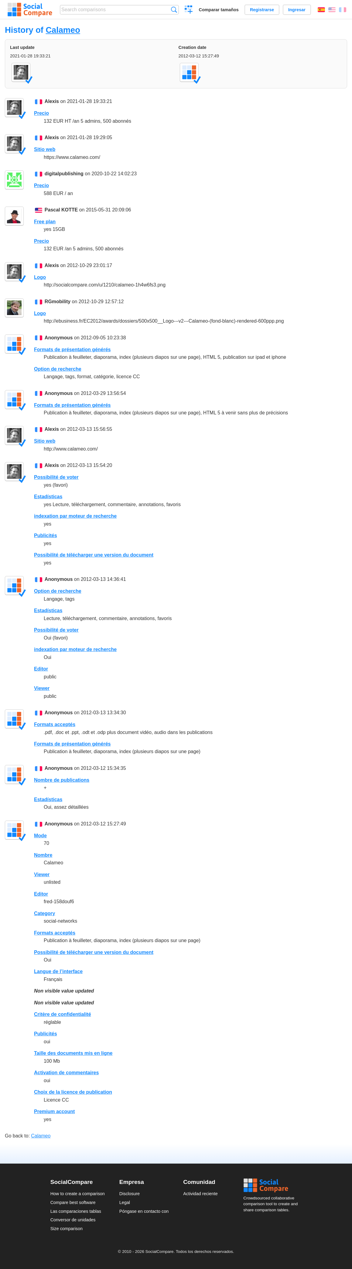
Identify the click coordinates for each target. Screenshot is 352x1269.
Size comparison (66, 1228)
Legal (124, 1202)
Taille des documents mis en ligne (73, 1053)
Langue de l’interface (58, 971)
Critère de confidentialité (62, 1014)
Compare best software (73, 1202)
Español (321, 9)
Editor (41, 668)
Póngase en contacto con (144, 1211)
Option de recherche (57, 369)
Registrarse (262, 9)
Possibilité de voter (56, 477)
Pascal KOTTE (61, 209)
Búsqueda (174, 9)
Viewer (42, 688)
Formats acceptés (54, 724)
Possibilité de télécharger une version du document (93, 554)
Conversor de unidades (73, 1219)
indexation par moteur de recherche (75, 516)
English (332, 9)
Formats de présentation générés (72, 349)
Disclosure (129, 1193)
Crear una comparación (189, 10)
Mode (40, 835)
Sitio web (44, 149)
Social (272, 1185)
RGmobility (57, 301)
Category (44, 913)
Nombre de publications (61, 780)
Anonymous (59, 337)
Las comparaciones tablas (75, 1211)
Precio (41, 113)
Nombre (43, 855)
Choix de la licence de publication (73, 1092)
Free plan (45, 221)
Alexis (52, 101)
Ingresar (297, 9)
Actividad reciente (200, 1193)
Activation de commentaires (66, 1072)
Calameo (63, 30)
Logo (40, 277)
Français (342, 9)
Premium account (54, 1111)
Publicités (45, 535)
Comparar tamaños (219, 9)
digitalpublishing (64, 173)
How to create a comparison (77, 1193)
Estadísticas (48, 496)
